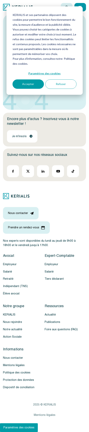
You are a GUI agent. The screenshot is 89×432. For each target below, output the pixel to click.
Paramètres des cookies (44, 73)
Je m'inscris (22, 136)
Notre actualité (12, 329)
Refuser (61, 84)
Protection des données (18, 380)
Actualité (50, 314)
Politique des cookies (16, 372)
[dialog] (44, 50)
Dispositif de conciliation (18, 387)
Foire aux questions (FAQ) (61, 329)
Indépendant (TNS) (15, 286)
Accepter (28, 84)
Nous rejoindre (12, 322)
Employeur (10, 264)
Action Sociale (12, 336)
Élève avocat (11, 293)
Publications (52, 322)
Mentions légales (14, 365)
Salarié (7, 271)
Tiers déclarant (54, 279)
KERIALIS (9, 314)
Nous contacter (13, 358)
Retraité (8, 279)
